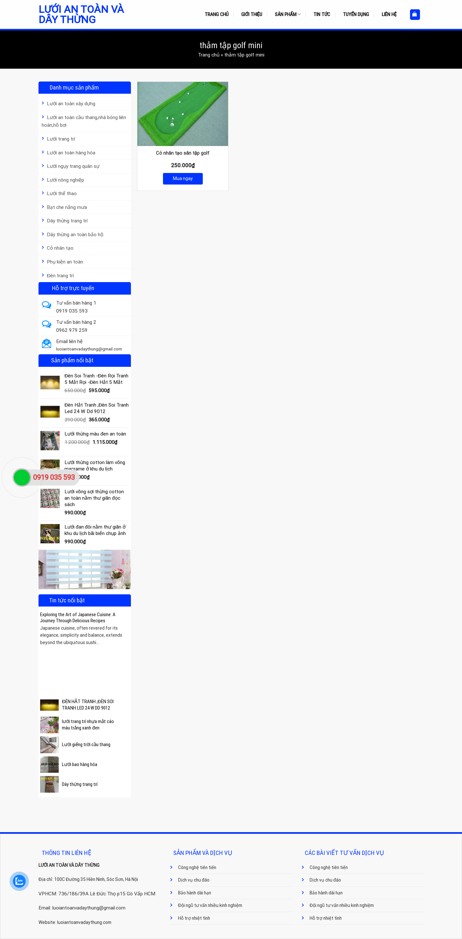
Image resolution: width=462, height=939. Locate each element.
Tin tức (321, 14)
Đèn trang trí (60, 276)
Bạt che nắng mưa (67, 207)
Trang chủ (217, 14)
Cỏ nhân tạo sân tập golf (183, 153)
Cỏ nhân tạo (60, 248)
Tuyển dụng (356, 14)
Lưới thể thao (62, 193)
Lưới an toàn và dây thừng (81, 14)
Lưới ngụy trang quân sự (73, 166)
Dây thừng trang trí (67, 221)
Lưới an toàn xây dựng (71, 104)
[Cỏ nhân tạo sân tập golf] (182, 114)
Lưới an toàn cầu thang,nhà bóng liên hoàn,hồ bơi (84, 121)
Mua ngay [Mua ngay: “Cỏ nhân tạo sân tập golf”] (183, 178)
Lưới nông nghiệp (65, 180)
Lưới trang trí (61, 139)
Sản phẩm (288, 14)
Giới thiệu (251, 14)
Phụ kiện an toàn (65, 262)
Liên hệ (389, 14)
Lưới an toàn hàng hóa (71, 153)
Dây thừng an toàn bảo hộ (75, 234)
